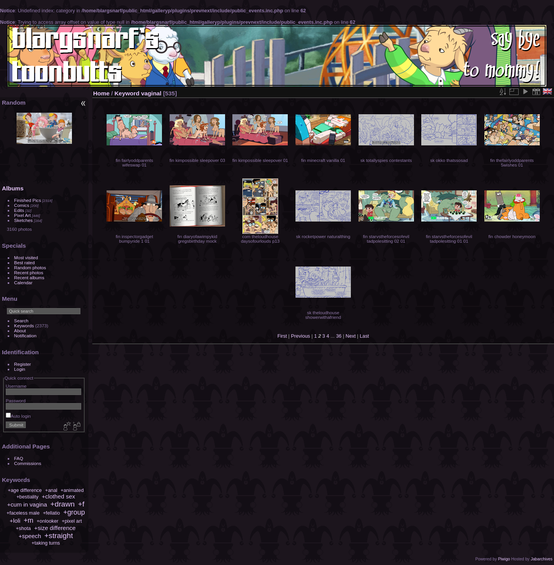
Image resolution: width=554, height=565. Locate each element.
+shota (23, 528)
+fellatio (51, 513)
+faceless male (23, 513)
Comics (21, 205)
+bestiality (27, 497)
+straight (58, 536)
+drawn (62, 504)
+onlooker (47, 521)
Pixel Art (22, 215)
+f (81, 504)
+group (74, 512)
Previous (300, 336)
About (20, 330)
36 (338, 336)
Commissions (28, 463)
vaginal (151, 93)
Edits (19, 210)
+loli (15, 520)
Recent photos (28, 272)
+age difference (25, 490)
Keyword (127, 93)
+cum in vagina (27, 504)
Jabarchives (541, 559)
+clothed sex (58, 496)
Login (19, 369)
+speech (29, 536)
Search (21, 320)
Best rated (24, 262)
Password (16, 400)
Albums (12, 188)
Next (350, 336)
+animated (71, 490)
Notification (25, 335)
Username (16, 385)
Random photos (30, 267)
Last (364, 336)
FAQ (18, 458)
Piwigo (504, 559)
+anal (51, 490)
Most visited (26, 257)
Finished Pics (27, 200)
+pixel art (72, 521)
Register (22, 364)
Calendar (23, 282)
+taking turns (46, 543)
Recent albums (29, 277)
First (282, 336)
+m (28, 520)
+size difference (55, 528)
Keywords (24, 325)
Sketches (23, 220)
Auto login (18, 415)
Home (101, 93)
